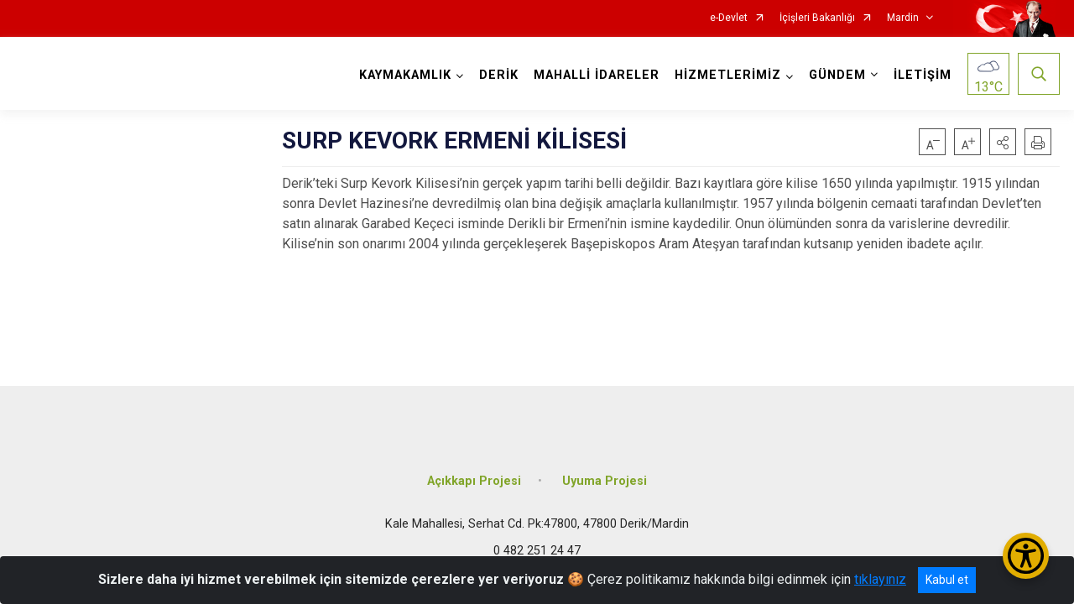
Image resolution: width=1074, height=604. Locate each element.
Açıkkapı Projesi (474, 480)
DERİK (499, 75)
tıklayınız (880, 579)
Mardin (903, 18)
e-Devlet (729, 18)
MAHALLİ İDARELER (597, 75)
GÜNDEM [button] (837, 75)
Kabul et (946, 579)
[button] (1002, 141)
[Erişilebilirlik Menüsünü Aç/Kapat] (1026, 556)
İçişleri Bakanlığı (817, 18)
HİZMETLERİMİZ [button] (728, 75)
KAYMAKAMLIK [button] (405, 75)
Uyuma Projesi (604, 480)
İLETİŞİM (922, 75)
